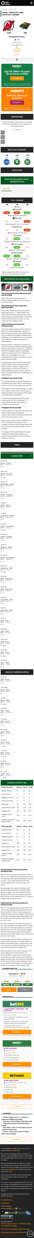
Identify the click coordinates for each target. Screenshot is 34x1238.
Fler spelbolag (16, 1106)
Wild (25, 27)
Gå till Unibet (16, 1064)
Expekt (17, 235)
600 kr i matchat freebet (18, 250)
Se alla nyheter (16, 1139)
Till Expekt (16, 102)
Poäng (27, 188)
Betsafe (17, 218)
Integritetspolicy (6, 1206)
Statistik (24, 989)
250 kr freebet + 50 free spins (18, 233)
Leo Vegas (17, 244)
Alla (22, 193)
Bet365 (14, 1015)
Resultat (11, 193)
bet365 (17, 209)
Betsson (17, 226)
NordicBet (17, 252)
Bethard (14, 1085)
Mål (17, 188)
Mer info (17, 54)
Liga (27, 449)
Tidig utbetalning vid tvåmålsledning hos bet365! (16, 1232)
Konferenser (17, 449)
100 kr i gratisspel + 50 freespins (18, 259)
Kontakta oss (15, 1150)
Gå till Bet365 (16, 1032)
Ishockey (4, 9)
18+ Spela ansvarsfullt (15, 1006)
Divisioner (6, 449)
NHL (17, 49)
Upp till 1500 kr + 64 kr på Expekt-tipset (18, 241)
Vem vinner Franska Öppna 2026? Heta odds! (17, 1121)
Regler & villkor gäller (26, 1006)
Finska (18, 1208)
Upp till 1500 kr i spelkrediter (18, 215)
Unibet (17, 261)
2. (6, 158)
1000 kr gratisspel (18, 267)
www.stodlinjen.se (11, 1169)
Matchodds (6, 188)
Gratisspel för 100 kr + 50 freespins (18, 224)
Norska (12, 1208)
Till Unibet (16, 78)
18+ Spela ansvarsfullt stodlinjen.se (11, 1035)
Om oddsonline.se (6, 1200)
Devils (9, 27)
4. (17, 158)
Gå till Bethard (16, 1096)
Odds (8, 989)
